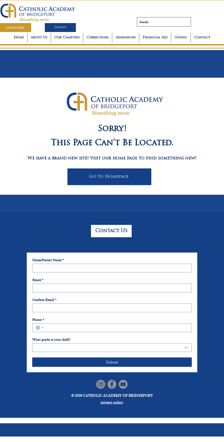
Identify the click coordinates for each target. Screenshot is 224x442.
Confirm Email (44, 300)
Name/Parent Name (48, 260)
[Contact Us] (111, 231)
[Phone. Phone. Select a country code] (39, 327)
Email (37, 280)
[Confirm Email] (110, 308)
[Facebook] (111, 384)
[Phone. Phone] (116, 328)
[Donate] (60, 27)
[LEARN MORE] (15, 27)
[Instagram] (100, 384)
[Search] (164, 22)
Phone (38, 320)
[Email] (110, 288)
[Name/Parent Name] (110, 268)
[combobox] (112, 347)
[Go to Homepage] (109, 176)
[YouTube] (123, 384)
